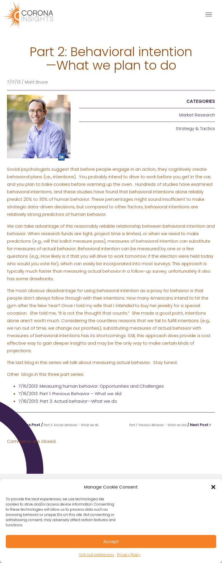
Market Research (197, 115)
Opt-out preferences (96, 554)
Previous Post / (54, 425)
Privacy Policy (128, 554)
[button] (213, 487)
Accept (111, 541)
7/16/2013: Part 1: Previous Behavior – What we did (69, 394)
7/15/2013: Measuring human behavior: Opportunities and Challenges (91, 386)
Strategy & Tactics (195, 128)
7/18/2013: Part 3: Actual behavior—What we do (67, 401)
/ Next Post (170, 425)
